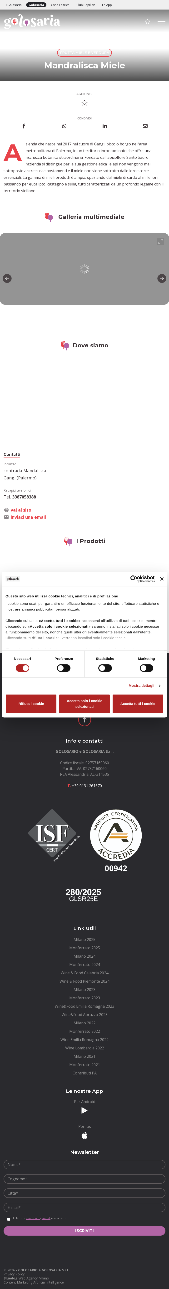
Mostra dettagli (141, 686)
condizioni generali (38, 1218)
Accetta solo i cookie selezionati (84, 704)
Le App (107, 5)
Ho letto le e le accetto (39, 1218)
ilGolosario (14, 5)
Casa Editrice (60, 5)
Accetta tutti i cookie (137, 704)
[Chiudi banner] (162, 578)
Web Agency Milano (34, 1278)
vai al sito (21, 510)
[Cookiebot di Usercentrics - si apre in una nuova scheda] (134, 578)
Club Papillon (85, 5)
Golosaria (36, 5)
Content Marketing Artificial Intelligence (34, 1282)
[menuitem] (84, 939)
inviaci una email (28, 517)
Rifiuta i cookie (31, 704)
